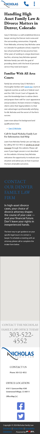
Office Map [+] (11, 397)
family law (28, 87)
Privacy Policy (18, 429)
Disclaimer (7, 429)
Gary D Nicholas (15, 129)
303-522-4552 (21, 373)
